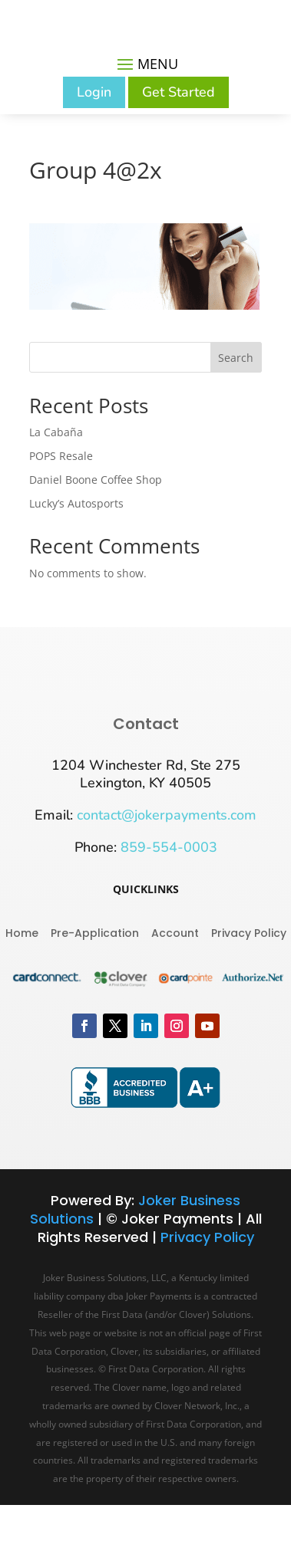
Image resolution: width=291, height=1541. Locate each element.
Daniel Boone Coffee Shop (95, 479)
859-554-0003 (169, 847)
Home (21, 931)
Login (94, 92)
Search (235, 357)
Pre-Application (95, 931)
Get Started (178, 92)
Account (175, 931)
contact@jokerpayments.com (166, 815)
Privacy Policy (248, 931)
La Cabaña (56, 432)
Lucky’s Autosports (76, 503)
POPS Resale (61, 456)
